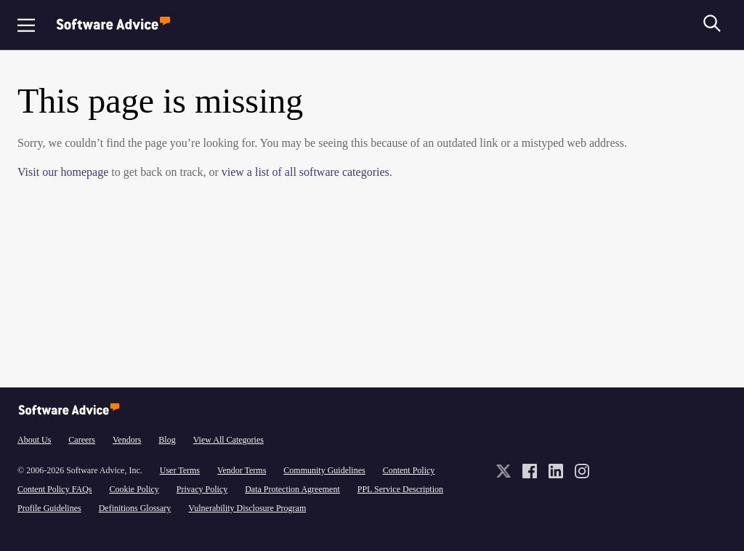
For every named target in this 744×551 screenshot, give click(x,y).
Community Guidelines (324, 470)
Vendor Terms (241, 470)
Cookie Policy (133, 489)
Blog (166, 440)
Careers (81, 440)
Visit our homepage (62, 172)
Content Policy (409, 470)
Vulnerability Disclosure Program (247, 508)
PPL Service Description (400, 489)
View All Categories (228, 440)
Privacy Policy (202, 489)
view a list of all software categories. (307, 172)
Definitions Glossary (135, 508)
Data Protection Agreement (292, 489)
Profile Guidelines (49, 508)
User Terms (180, 470)
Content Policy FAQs (54, 489)
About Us (34, 440)
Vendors (127, 440)
